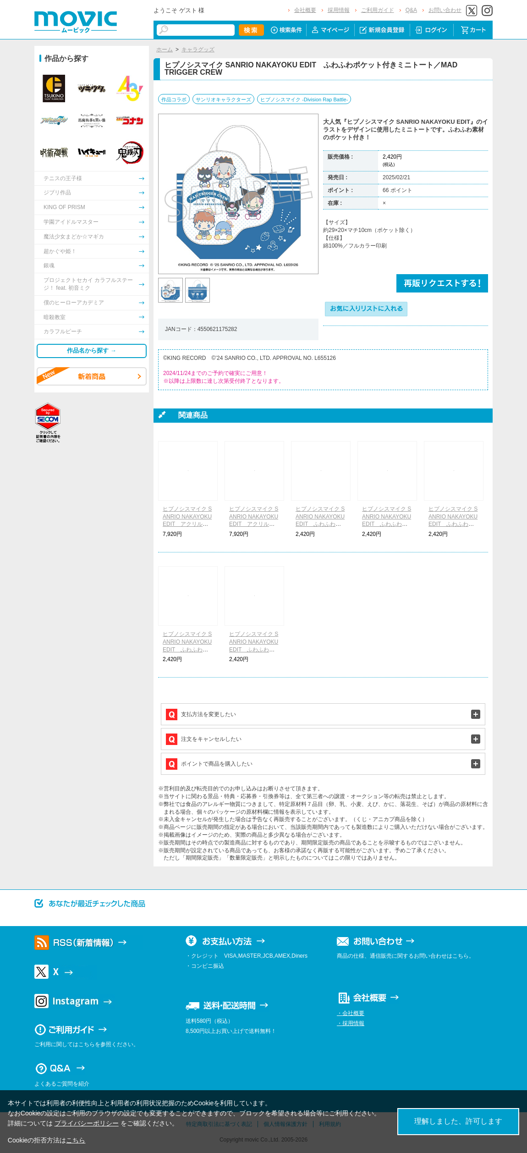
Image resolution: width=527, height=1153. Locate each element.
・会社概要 (350, 1013)
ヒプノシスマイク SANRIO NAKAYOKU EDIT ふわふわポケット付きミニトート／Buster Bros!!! (320, 524)
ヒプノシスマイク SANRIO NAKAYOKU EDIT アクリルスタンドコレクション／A (187, 524)
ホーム (164, 49)
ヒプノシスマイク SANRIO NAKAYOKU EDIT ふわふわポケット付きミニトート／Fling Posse (387, 524)
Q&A (411, 10)
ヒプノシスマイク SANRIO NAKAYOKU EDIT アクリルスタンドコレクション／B (254, 524)
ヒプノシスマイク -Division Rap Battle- (304, 99)
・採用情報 (350, 1023)
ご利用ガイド (377, 10)
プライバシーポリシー (87, 1123)
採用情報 (339, 10)
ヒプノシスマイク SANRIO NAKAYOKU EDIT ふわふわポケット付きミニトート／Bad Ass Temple (254, 649)
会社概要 (305, 10)
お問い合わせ (444, 10)
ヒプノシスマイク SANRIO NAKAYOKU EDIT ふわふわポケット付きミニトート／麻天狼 (453, 524)
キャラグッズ (197, 49)
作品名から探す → (91, 350)
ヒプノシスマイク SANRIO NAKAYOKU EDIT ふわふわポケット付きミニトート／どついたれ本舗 (187, 649)
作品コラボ (174, 99)
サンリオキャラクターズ (223, 99)
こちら (75, 1140)
